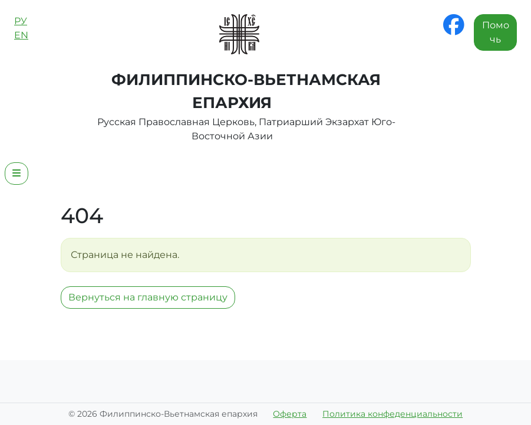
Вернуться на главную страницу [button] (147, 297)
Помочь (495, 32)
